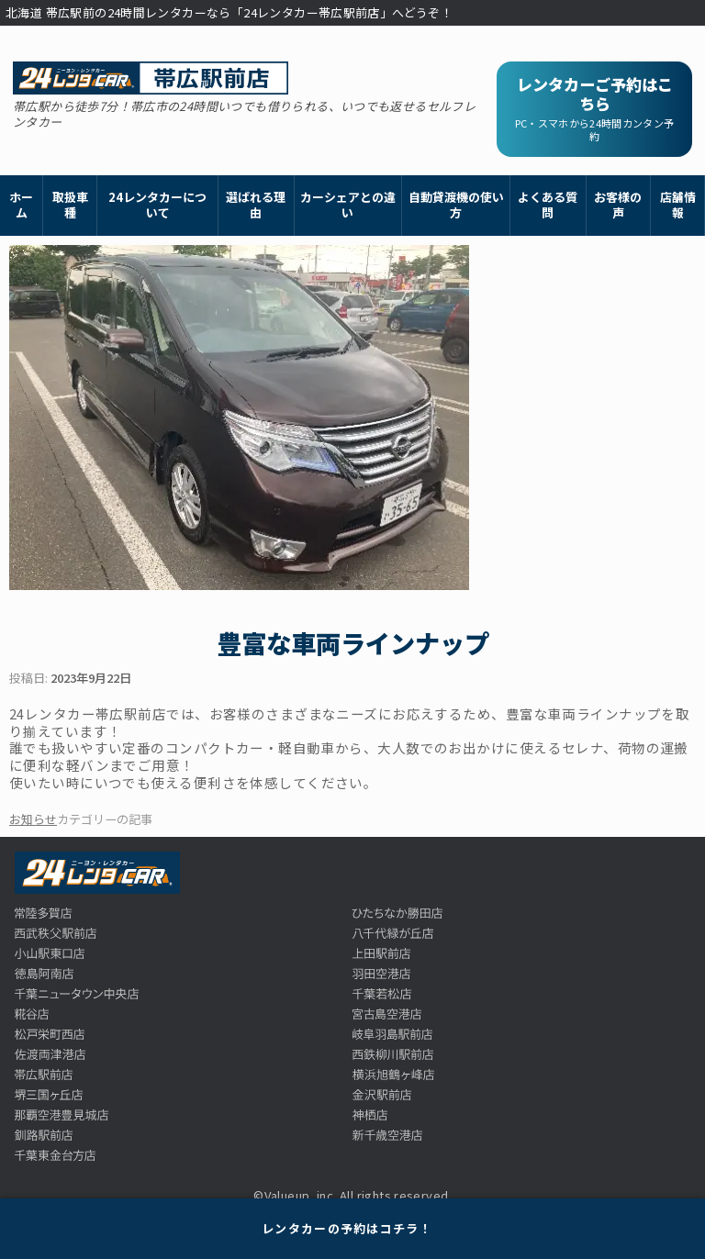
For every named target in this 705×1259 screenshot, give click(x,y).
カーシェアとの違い (348, 204)
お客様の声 (618, 204)
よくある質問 (547, 204)
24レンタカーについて (157, 204)
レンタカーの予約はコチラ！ (347, 1228)
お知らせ (33, 819)
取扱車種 (70, 204)
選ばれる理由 (255, 204)
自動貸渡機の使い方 (456, 204)
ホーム (21, 204)
